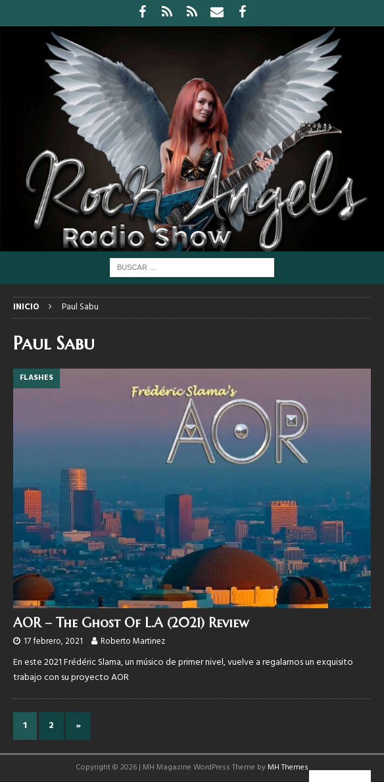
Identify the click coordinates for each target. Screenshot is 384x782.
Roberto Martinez (133, 641)
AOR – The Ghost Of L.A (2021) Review (131, 623)
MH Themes (288, 767)
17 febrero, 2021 (53, 641)
